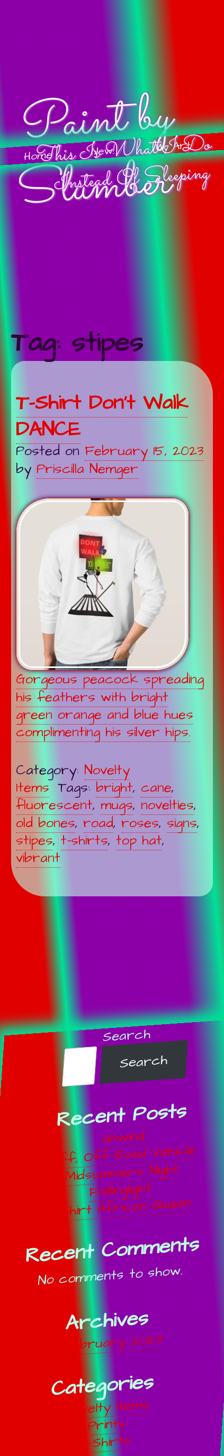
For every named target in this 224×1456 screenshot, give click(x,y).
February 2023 (112, 1343)
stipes (34, 840)
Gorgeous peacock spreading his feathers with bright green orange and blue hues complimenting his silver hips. (110, 619)
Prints (106, 1424)
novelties (167, 805)
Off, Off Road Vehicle (122, 1155)
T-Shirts (105, 1442)
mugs (117, 805)
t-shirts (84, 840)
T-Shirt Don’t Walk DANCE (102, 416)
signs (182, 823)
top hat (139, 840)
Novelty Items (107, 1407)
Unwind (124, 1137)
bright (114, 787)
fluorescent (54, 805)
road (98, 823)
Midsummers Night (121, 1173)
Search (127, 1035)
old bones (45, 823)
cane (156, 787)
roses (140, 823)
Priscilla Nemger (87, 469)
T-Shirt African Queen (119, 1208)
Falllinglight (120, 1190)
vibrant (38, 858)
